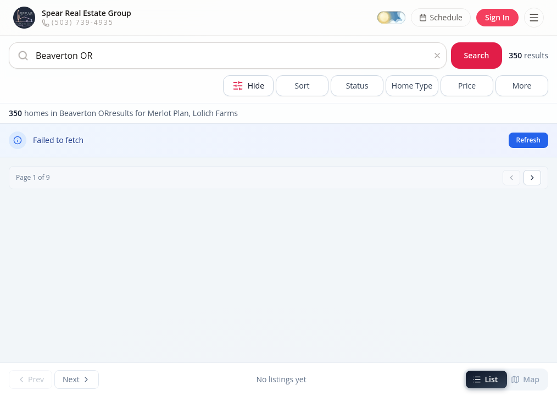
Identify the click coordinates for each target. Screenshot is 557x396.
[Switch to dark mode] (391, 18)
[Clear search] (437, 55)
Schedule (441, 17)
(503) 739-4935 (78, 22)
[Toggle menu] (534, 18)
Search (476, 55)
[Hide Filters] (248, 85)
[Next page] (532, 177)
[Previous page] (511, 177)
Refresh (528, 140)
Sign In (497, 17)
